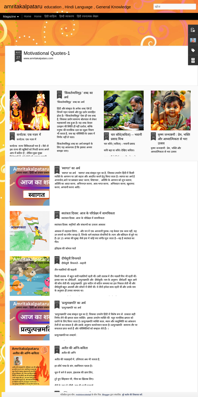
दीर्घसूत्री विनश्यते (71, 258)
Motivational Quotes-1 (47, 53)
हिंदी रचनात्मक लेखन (87, 16)
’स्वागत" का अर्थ (70, 168)
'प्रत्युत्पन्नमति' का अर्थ (73, 303)
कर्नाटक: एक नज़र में (29, 134)
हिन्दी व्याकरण (67, 16)
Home (27, 16)
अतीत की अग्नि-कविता (74, 348)
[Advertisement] (99, 33)
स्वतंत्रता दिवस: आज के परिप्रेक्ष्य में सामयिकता (88, 213)
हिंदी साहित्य (51, 16)
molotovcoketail (83, 394)
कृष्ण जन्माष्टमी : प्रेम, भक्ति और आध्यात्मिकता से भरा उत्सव (174, 139)
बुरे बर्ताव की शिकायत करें (132, 394)
